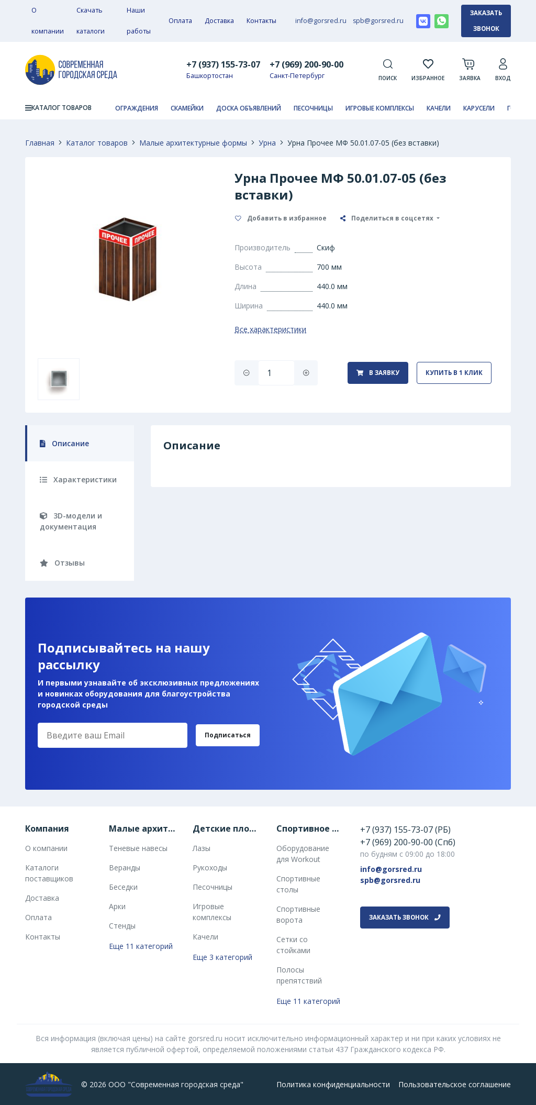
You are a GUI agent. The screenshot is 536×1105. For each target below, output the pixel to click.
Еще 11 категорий (141, 946)
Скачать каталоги (90, 21)
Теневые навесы (138, 848)
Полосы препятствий (299, 975)
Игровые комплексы (379, 108)
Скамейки (187, 108)
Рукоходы (210, 867)
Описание (64, 443)
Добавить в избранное (281, 218)
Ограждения (136, 108)
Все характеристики (270, 329)
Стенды (122, 926)
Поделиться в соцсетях (387, 218)
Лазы (201, 848)
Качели (439, 108)
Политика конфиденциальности (333, 1084)
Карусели (479, 108)
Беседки (123, 887)
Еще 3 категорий (222, 957)
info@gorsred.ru (321, 20)
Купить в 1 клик (454, 373)
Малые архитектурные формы (193, 143)
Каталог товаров (97, 143)
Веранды (124, 867)
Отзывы (62, 563)
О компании (47, 21)
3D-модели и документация (71, 521)
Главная (39, 143)
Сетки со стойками (293, 944)
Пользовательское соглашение (454, 1084)
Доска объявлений (248, 108)
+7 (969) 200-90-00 (306, 64)
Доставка (219, 20)
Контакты (261, 20)
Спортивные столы (298, 884)
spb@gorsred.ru (378, 20)
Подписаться (228, 735)
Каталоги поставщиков (49, 873)
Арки (117, 906)
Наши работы (139, 21)
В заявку (377, 373)
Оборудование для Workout (302, 853)
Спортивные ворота (298, 914)
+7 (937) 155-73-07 (223, 64)
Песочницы (313, 108)
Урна (267, 143)
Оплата (180, 20)
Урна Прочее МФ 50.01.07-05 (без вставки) (363, 143)
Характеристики (78, 479)
